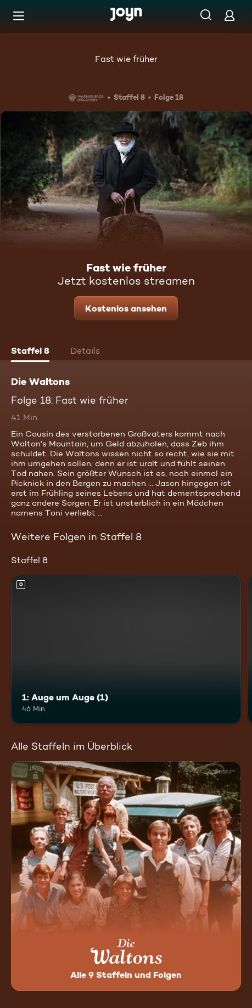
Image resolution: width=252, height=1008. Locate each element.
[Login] (229, 15)
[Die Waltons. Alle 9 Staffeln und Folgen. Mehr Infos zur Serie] (126, 876)
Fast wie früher (126, 59)
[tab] (30, 352)
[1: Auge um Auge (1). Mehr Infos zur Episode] (126, 649)
